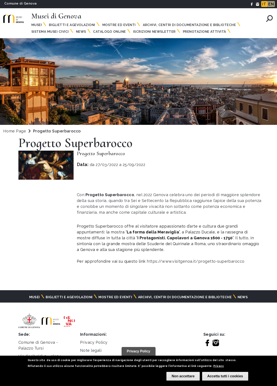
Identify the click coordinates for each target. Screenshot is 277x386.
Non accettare (183, 376)
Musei (36, 25)
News (81, 32)
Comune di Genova (20, 3)
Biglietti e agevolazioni (72, 25)
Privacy (218, 366)
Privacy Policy (94, 342)
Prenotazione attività (204, 32)
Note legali (90, 350)
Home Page (14, 131)
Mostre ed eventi (119, 25)
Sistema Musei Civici (50, 32)
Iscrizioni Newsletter (154, 32)
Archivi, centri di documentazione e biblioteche (189, 25)
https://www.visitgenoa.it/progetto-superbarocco (196, 261)
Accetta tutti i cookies (225, 376)
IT (264, 4)
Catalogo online (109, 32)
